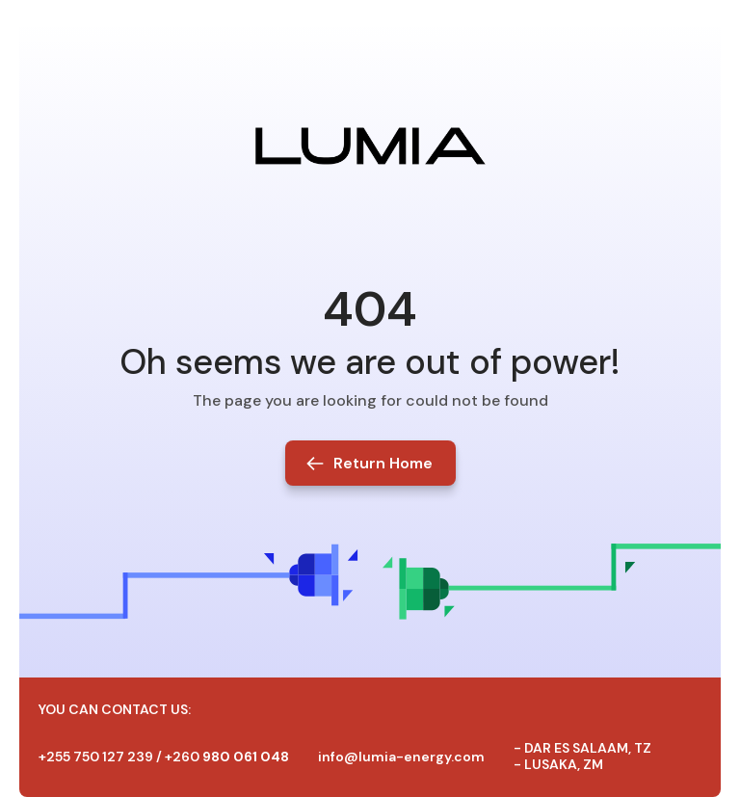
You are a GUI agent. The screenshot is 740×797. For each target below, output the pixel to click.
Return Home (383, 463)
